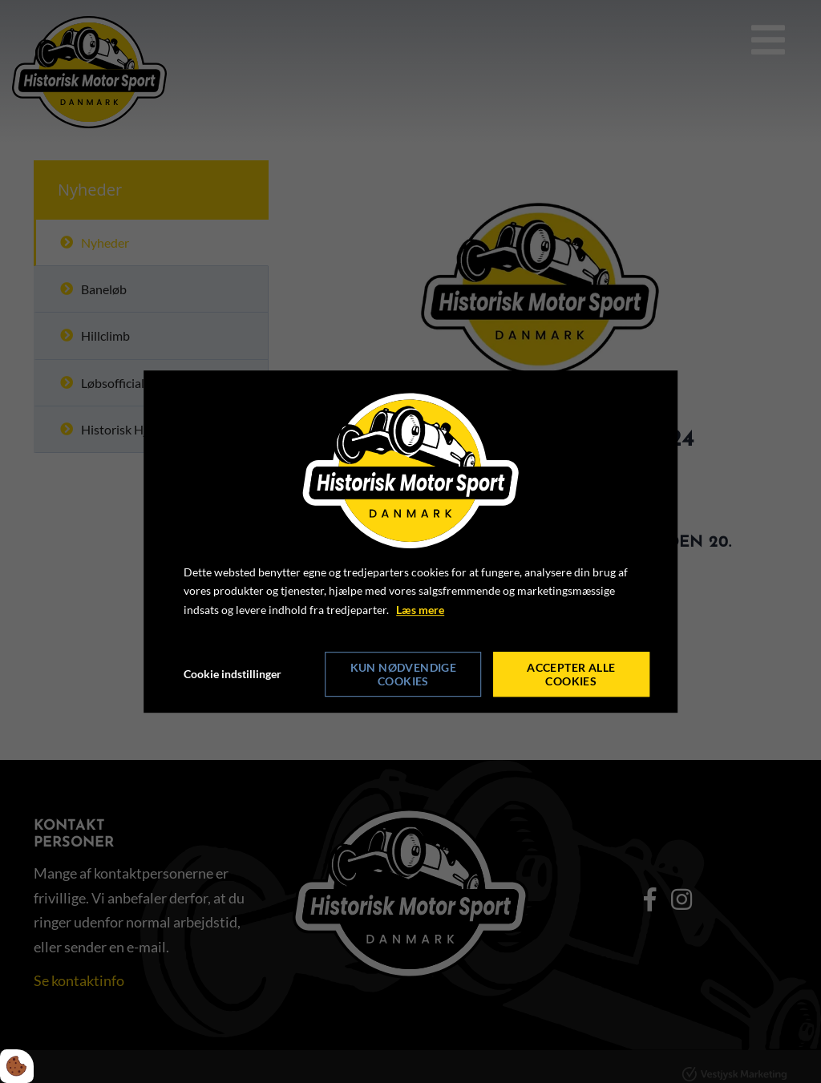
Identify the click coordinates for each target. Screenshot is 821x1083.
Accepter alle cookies (571, 674)
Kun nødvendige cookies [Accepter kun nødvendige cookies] (403, 674)
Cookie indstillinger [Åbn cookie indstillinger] (232, 674)
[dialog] (410, 541)
